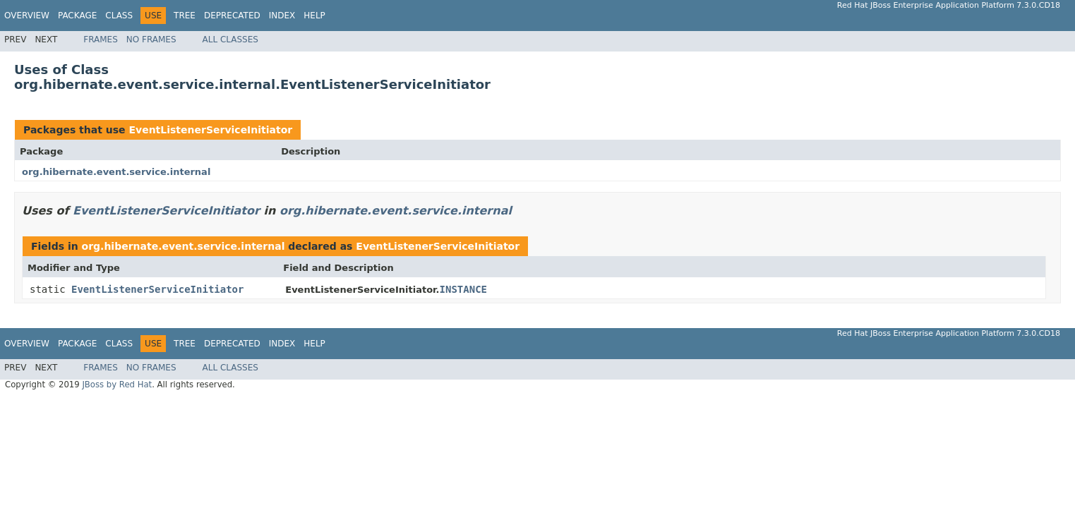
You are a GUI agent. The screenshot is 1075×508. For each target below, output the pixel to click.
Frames (100, 39)
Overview (26, 15)
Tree (185, 15)
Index (282, 15)
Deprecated (232, 15)
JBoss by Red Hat (117, 384)
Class (119, 15)
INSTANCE (463, 289)
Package (77, 15)
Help (314, 15)
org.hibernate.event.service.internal (116, 172)
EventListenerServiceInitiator (210, 129)
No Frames (151, 39)
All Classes (230, 39)
